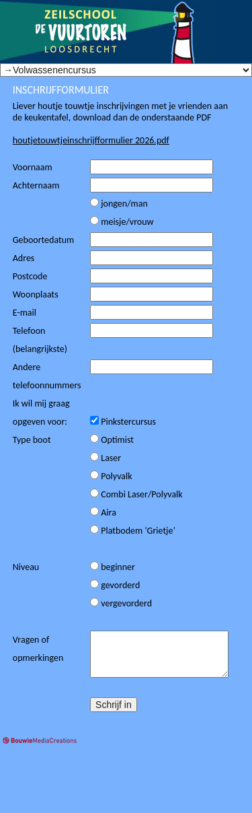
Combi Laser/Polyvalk (136, 494)
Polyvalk (111, 476)
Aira (103, 512)
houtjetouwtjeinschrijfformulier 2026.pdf (91, 140)
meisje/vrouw (121, 221)
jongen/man (119, 203)
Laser (105, 458)
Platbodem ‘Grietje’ (132, 530)
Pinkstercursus (123, 421)
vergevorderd (121, 603)
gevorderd (115, 585)
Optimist (112, 440)
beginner (112, 567)
